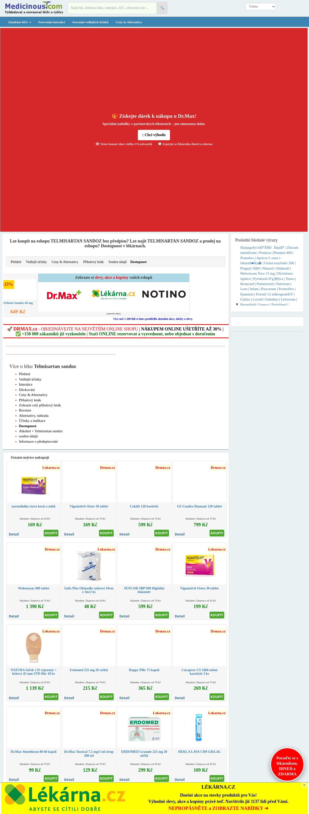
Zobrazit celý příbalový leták (40, 405)
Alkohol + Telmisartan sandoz (41, 431)
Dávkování (27, 390)
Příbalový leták (93, 262)
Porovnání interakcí (51, 22)
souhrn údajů (28, 436)
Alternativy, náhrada (34, 416)
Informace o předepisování (38, 441)
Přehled (16, 262)
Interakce (26, 384)
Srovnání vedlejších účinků (90, 22)
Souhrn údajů (118, 262)
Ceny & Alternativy (129, 22)
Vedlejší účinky (36, 262)
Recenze (25, 410)
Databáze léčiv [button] (19, 22)
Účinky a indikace (32, 421)
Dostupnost (138, 262)
